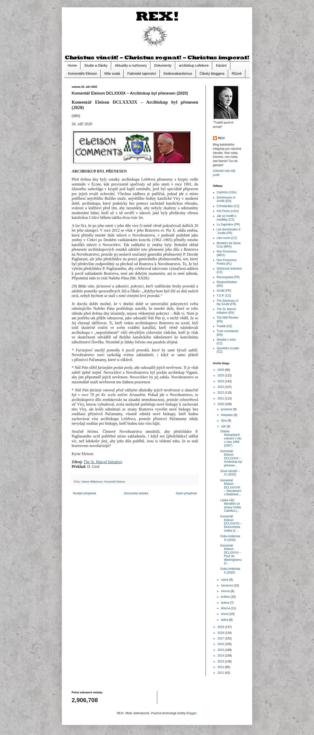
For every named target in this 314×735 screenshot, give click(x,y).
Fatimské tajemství (141, 73)
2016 (221, 644)
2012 (221, 667)
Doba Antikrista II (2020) (230, 570)
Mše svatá (112, 73)
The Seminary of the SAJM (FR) (227, 302)
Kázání (221, 65)
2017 (221, 638)
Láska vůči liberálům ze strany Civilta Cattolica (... (230, 505)
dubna (225, 602)
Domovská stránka (136, 493)
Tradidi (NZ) (224, 326)
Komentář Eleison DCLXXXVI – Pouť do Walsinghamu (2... (231, 554)
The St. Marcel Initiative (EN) (226, 310)
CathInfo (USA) (226, 192)
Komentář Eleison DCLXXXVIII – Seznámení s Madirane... (230, 487)
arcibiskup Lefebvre (194, 65)
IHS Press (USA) (228, 211)
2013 (221, 661)
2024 (221, 381)
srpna (225, 579)
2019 (221, 627)
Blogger (191, 713)
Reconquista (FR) (228, 277)
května (226, 596)
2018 (221, 633)
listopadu (227, 415)
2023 (221, 387)
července (227, 585)
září (224, 426)
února (225, 614)
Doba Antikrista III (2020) (230, 538)
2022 (221, 392)
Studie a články (95, 65)
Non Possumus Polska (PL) (226, 261)
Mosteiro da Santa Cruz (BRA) (228, 244)
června (226, 591)
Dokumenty (162, 65)
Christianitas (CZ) (228, 206)
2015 (221, 650)
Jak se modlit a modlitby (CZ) (226, 217)
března (226, 608)
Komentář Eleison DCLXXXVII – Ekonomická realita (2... (231, 523)
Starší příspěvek (186, 493)
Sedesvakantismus (177, 73)
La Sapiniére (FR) (228, 224)
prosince (227, 409)
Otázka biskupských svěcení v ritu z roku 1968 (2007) (230, 438)
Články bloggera (211, 73)
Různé (237, 73)
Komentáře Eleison (82, 73)
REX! (221, 138)
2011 (221, 672)
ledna (225, 620)
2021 (221, 398)
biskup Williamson (92, 481)
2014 (221, 655)
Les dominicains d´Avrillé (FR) (228, 231)
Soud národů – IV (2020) (230, 472)
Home (72, 65)
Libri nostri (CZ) (227, 238)
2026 (221, 370)
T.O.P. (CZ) (224, 295)
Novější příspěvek (84, 493)
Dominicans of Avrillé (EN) (226, 199)
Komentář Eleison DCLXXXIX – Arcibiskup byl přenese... (231, 458)
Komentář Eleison (114, 481)
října (224, 420)
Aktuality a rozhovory (131, 65)
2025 (221, 375)
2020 (221, 404)
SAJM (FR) (224, 290)
